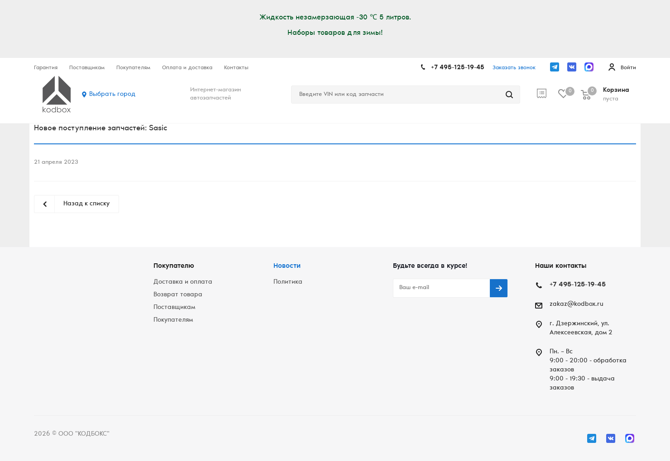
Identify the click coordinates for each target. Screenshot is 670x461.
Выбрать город (112, 94)
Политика (287, 282)
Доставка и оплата (182, 282)
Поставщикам (174, 307)
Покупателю (173, 266)
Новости (287, 266)
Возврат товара (177, 295)
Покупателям (173, 320)
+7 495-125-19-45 (457, 68)
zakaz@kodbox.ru (576, 304)
